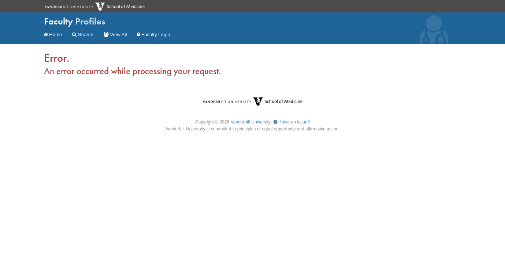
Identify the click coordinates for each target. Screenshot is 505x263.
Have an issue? (291, 122)
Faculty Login (153, 34)
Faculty (74, 21)
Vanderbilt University (250, 122)
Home (53, 34)
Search (82, 34)
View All (115, 34)
